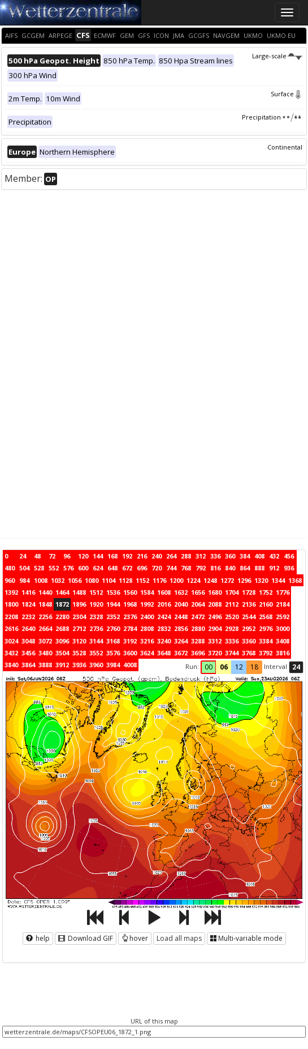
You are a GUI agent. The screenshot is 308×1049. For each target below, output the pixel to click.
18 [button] (254, 667)
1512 (96, 592)
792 (201, 568)
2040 (181, 604)
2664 (45, 628)
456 (289, 556)
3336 (231, 641)
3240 (164, 641)
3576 (113, 653)
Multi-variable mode (246, 938)
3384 (265, 641)
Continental (284, 147)
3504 (62, 653)
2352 (113, 616)
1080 (91, 580)
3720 (215, 653)
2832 (164, 628)
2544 (248, 616)
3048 (28, 641)
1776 (282, 592)
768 (186, 568)
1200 (176, 580)
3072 (45, 641)
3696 (198, 653)
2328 (96, 616)
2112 (231, 604)
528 (39, 568)
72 (52, 556)
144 (98, 556)
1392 (11, 592)
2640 (28, 628)
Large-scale (277, 56)
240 (156, 556)
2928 (231, 628)
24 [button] (296, 667)
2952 (248, 628)
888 (259, 568)
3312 (215, 641)
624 (98, 568)
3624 (147, 653)
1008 (40, 580)
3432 (11, 653)
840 (230, 568)
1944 (113, 604)
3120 (79, 641)
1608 (164, 592)
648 (112, 568)
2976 (265, 628)
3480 (45, 653)
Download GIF (85, 938)
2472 (198, 616)
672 (127, 568)
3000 (282, 628)
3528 (79, 653)
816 (215, 568)
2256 (45, 616)
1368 (295, 580)
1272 (227, 580)
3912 (62, 664)
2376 (130, 616)
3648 (164, 653)
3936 (79, 664)
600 (83, 568)
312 (201, 556)
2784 (130, 628)
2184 (282, 604)
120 (83, 556)
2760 (113, 628)
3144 (96, 641)
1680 (215, 592)
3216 (147, 641)
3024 (11, 641)
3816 (282, 653)
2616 (11, 628)
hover (135, 938)
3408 (282, 641)
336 (215, 556)
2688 (62, 628)
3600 (130, 653)
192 (127, 556)
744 (171, 568)
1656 (198, 592)
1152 (142, 580)
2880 (198, 628)
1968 (130, 604)
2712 (79, 628)
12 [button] (239, 667)
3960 (96, 664)
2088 (215, 604)
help (38, 938)
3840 (11, 664)
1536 (113, 592)
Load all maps (179, 938)
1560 (130, 592)
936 (289, 568)
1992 (147, 604)
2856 (181, 628)
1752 (265, 592)
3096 (62, 641)
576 (68, 568)
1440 (45, 592)
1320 (261, 580)
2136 (248, 604)
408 (259, 556)
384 (245, 556)
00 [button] (208, 667)
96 (66, 556)
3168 (113, 641)
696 (142, 568)
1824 (28, 604)
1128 (125, 580)
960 (10, 580)
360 (230, 556)
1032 (57, 580)
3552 (96, 653)
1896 (79, 604)
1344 (278, 580)
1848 (45, 604)
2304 (79, 616)
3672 (181, 653)
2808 (147, 628)
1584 (147, 592)
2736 (96, 628)
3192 (130, 641)
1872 (62, 604)
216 (142, 556)
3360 (248, 641)
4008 (130, 664)
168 (112, 556)
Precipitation (272, 117)
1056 (74, 580)
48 (37, 556)
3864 (28, 664)
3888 (45, 664)
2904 (215, 628)
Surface (286, 93)
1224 (193, 580)
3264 (181, 641)
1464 (62, 592)
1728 (248, 592)
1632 (181, 592)
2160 (265, 604)
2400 (147, 616)
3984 (113, 664)
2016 (164, 604)
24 (22, 556)
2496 (215, 616)
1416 (28, 592)
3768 (248, 653)
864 (245, 568)
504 (24, 568)
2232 (28, 616)
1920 (96, 604)
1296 (244, 580)
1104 (108, 580)
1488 (79, 592)
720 (156, 568)
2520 (231, 616)
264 (171, 556)
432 (274, 556)
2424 (164, 616)
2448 (181, 616)
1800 (11, 604)
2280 (62, 616)
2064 (198, 604)
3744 (231, 653)
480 (10, 568)
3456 (28, 653)
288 (186, 556)
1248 (210, 580)
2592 (282, 616)
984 (24, 580)
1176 (159, 580)
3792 (265, 653)
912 (274, 568)
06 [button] (224, 667)
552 (54, 568)
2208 (11, 616)
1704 (231, 592)
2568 (265, 616)
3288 (198, 641)
